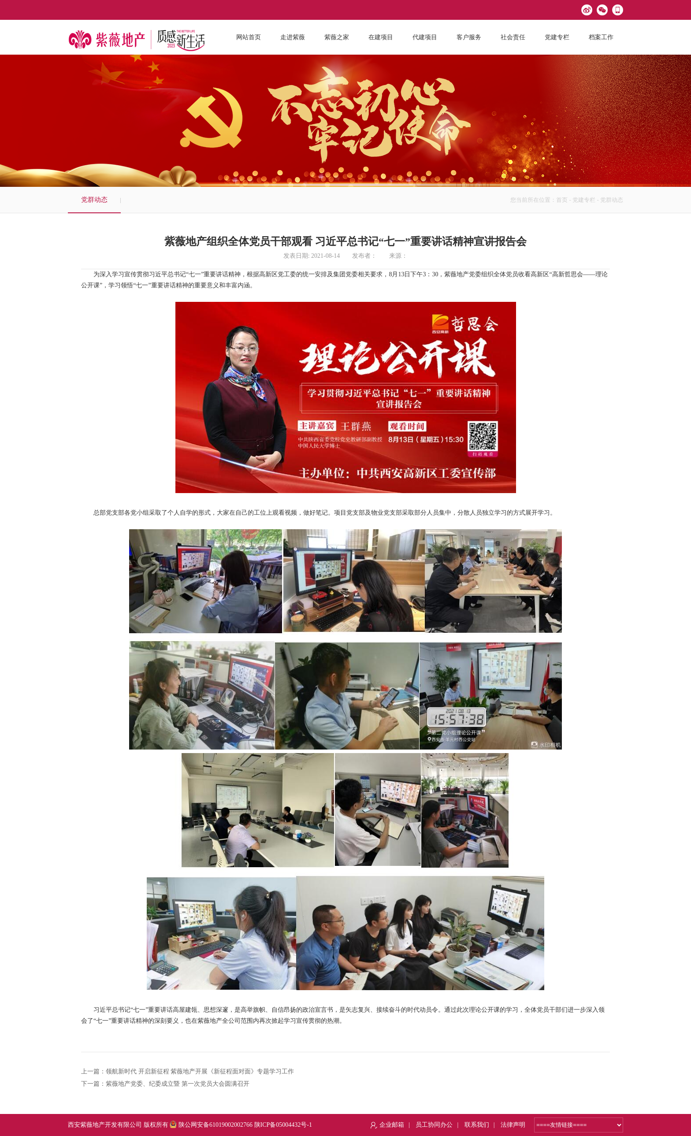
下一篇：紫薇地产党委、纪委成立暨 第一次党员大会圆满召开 (165, 1083)
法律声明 (513, 1124)
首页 (562, 200)
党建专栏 (583, 200)
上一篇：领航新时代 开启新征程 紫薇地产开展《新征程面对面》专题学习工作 (187, 1071)
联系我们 (476, 1124)
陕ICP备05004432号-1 (283, 1124)
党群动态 (94, 199)
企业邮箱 (391, 1124)
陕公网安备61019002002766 (211, 1124)
